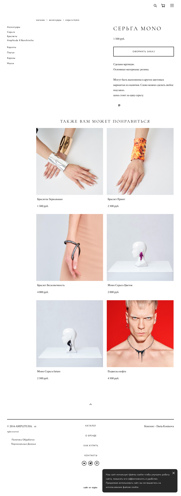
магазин (40, 19)
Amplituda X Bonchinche (20, 40)
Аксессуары (13, 26)
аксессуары (55, 19)
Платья (10, 52)
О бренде (91, 435)
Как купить (91, 445)
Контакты (90, 455)
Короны (11, 57)
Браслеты (12, 36)
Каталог (91, 425)
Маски (10, 63)
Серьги (11, 31)
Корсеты (11, 47)
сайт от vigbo (90, 488)
